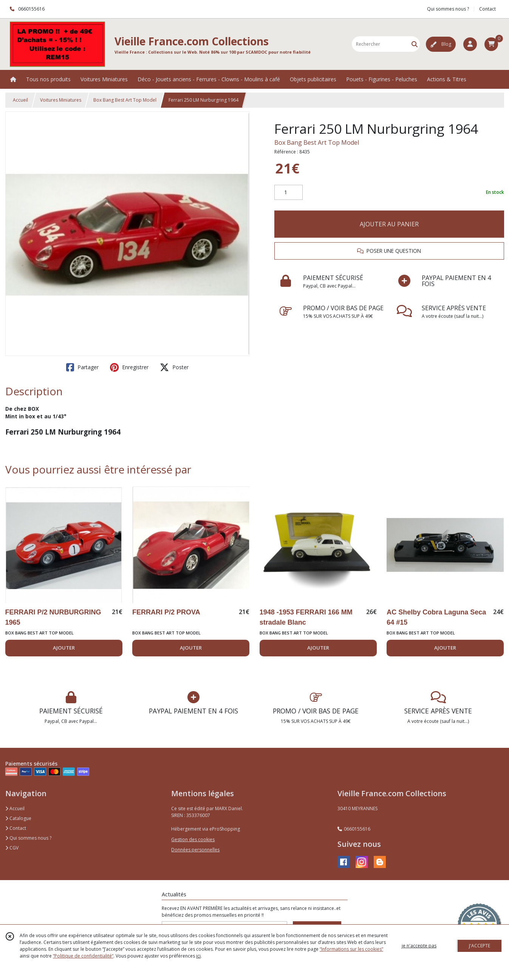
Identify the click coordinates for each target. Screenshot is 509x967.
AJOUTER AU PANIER (389, 224)
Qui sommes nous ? (28, 838)
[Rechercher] (414, 44)
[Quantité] (288, 192)
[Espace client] (470, 44)
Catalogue (18, 818)
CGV (12, 848)
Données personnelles (195, 849)
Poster (174, 367)
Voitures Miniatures (60, 100)
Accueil (20, 100)
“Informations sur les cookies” (351, 949)
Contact (487, 9)
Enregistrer (129, 367)
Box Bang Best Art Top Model (124, 100)
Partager (82, 367)
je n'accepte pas (419, 945)
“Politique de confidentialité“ (83, 956)
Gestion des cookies (193, 839)
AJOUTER (64, 647)
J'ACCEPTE (479, 945)
